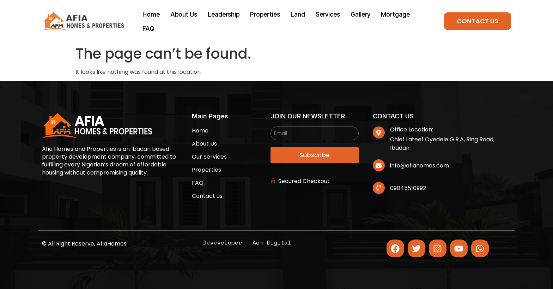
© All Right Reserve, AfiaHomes (84, 244)
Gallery (360, 14)
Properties (265, 14)
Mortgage (395, 14)
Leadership (223, 14)
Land (298, 14)
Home (151, 14)
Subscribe (314, 155)
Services (328, 14)
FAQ (148, 28)
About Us (183, 14)
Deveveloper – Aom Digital (247, 242)
